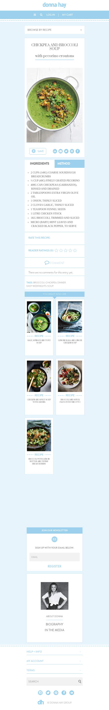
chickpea (51, 282)
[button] (55, 651)
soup (50, 286)
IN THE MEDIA (54, 630)
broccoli (39, 282)
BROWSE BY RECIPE (39, 30)
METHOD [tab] (63, 163)
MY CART (67, 15)
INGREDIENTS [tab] (39, 163)
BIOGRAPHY (54, 624)
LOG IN (50, 15)
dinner (61, 282)
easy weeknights (37, 286)
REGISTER (54, 566)
